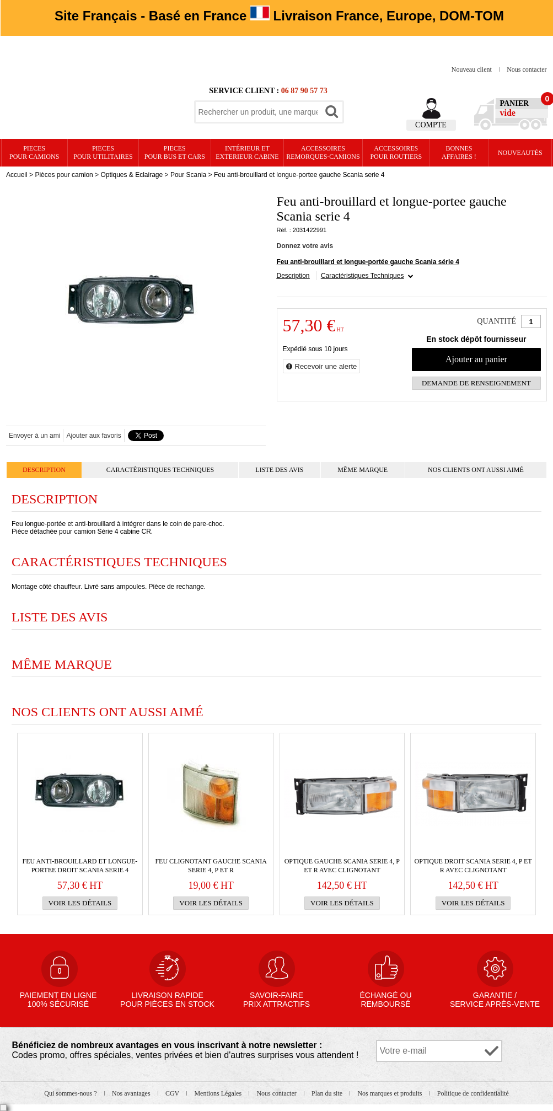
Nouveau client (472, 69)
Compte (431, 125)
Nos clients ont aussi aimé (476, 470)
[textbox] (258, 112)
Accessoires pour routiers (396, 152)
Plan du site (328, 1093)
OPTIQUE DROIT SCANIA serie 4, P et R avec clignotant (473, 865)
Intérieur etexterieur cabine (247, 152)
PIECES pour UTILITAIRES (102, 152)
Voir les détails (80, 903)
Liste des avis (279, 470)
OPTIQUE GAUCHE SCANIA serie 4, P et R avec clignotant (342, 865)
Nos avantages (132, 1093)
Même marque (362, 470)
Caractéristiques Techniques (362, 276)
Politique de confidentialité (473, 1093)
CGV (173, 1093)
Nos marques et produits (390, 1093)
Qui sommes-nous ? (71, 1093)
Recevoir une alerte (326, 366)
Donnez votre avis (305, 246)
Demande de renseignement (476, 383)
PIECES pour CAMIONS (34, 152)
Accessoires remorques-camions (322, 152)
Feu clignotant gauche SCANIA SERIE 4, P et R (210, 865)
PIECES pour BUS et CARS (174, 152)
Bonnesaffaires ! (459, 152)
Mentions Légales (218, 1093)
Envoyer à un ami (34, 435)
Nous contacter (526, 69)
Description (293, 276)
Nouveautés (520, 153)
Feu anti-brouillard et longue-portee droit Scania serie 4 (79, 865)
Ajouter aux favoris (93, 435)
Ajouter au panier (476, 359)
